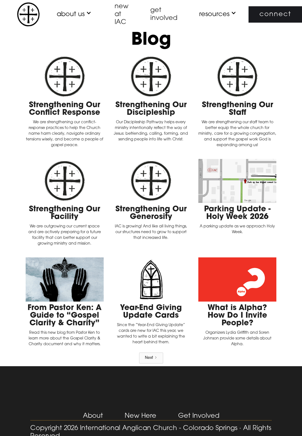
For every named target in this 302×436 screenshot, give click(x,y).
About (93, 416)
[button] (70, 14)
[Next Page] (151, 358)
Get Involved (198, 416)
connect (275, 14)
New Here (140, 416)
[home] (28, 14)
